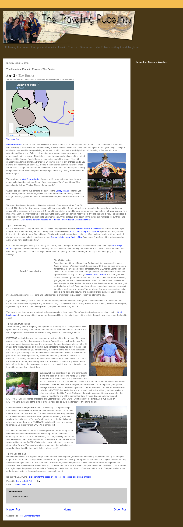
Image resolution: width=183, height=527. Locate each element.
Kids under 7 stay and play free (84, 231)
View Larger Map (12, 139)
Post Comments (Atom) (30, 516)
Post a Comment (20, 496)
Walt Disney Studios (31, 179)
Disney (17, 484)
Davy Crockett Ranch (96, 274)
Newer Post (13, 509)
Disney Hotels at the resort (89, 228)
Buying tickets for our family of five (66, 237)
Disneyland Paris (14, 144)
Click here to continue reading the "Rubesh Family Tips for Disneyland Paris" (56, 220)
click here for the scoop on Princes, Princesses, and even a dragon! (60, 477)
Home (67, 509)
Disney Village (62, 191)
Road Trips (26, 484)
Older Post (120, 509)
